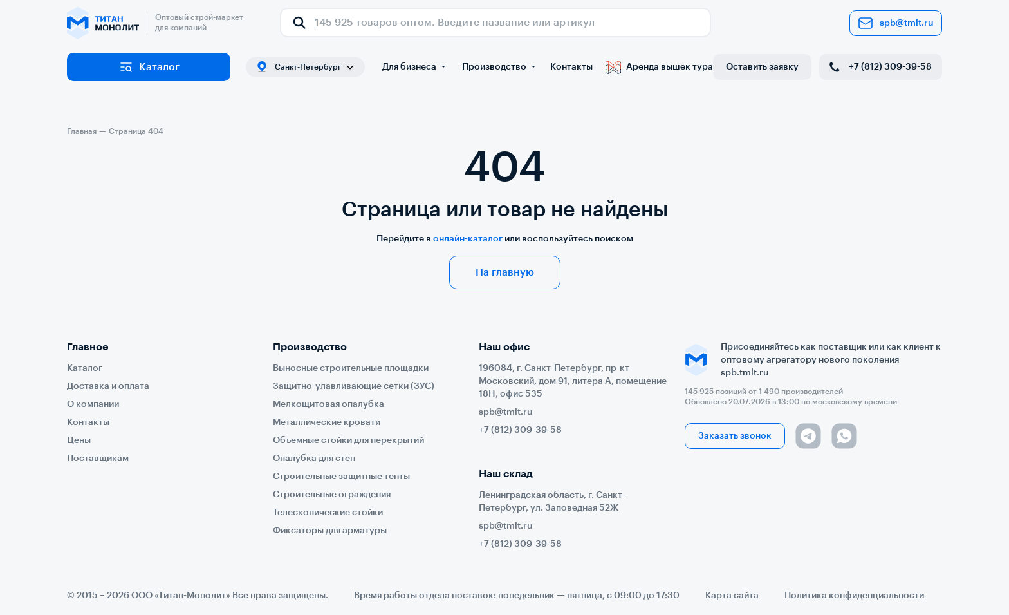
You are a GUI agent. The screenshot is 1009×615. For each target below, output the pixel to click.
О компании (93, 404)
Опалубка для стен (314, 458)
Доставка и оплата (108, 386)
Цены (79, 440)
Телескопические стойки (328, 512)
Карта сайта (732, 595)
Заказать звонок (735, 435)
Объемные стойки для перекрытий (348, 440)
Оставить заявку (762, 66)
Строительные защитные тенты (341, 476)
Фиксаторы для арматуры (330, 530)
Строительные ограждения (332, 494)
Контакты (571, 66)
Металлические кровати (326, 422)
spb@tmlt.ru (896, 23)
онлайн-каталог (468, 238)
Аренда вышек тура (659, 67)
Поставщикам (98, 458)
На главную (505, 272)
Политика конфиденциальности (854, 595)
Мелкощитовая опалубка (328, 404)
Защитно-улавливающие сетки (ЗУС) (353, 386)
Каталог (149, 67)
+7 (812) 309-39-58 (879, 67)
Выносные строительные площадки (351, 368)
